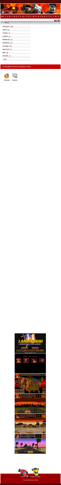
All (2, 16)
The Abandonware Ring (30, 480)
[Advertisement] (30, 208)
